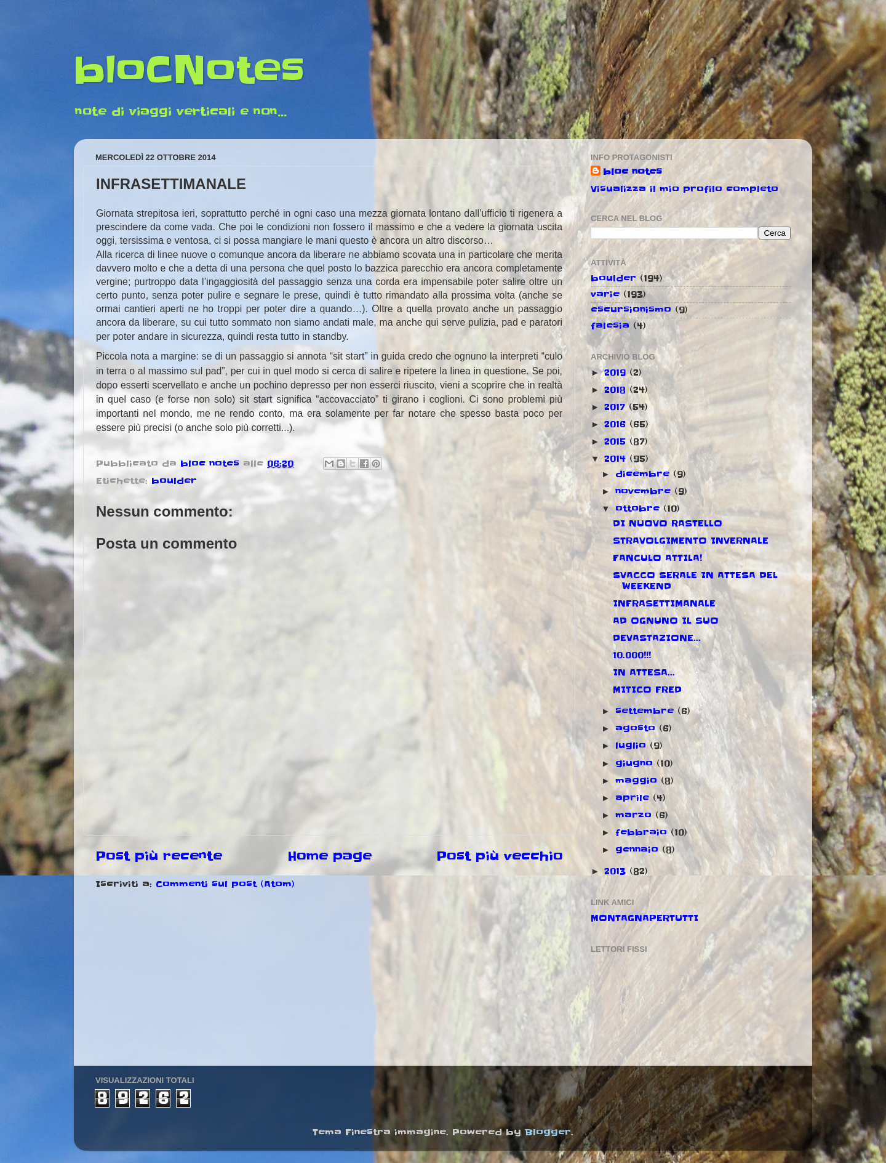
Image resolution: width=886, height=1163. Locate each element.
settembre (646, 711)
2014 (616, 459)
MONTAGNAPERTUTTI (644, 918)
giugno (636, 763)
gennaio (638, 849)
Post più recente (158, 856)
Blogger (548, 1132)
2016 (616, 424)
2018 (616, 390)
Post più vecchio (499, 856)
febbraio (643, 832)
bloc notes (632, 172)
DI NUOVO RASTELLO (667, 523)
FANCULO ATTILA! (657, 558)
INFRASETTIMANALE (664, 603)
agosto (637, 728)
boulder (174, 481)
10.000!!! (632, 655)
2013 (616, 871)
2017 (616, 407)
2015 (616, 441)
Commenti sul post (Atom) (225, 884)
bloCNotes (189, 71)
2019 (616, 372)
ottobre (639, 508)
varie (605, 294)
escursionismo (631, 310)
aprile (634, 798)
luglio (632, 745)
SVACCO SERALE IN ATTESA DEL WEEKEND (695, 580)
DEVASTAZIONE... (657, 638)
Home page (329, 856)
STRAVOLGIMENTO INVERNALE (690, 540)
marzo (635, 815)
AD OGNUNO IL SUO (666, 620)
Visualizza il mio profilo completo (684, 189)
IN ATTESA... (644, 672)
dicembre (644, 474)
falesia (610, 326)
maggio (638, 781)
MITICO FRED (647, 689)
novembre (644, 491)
